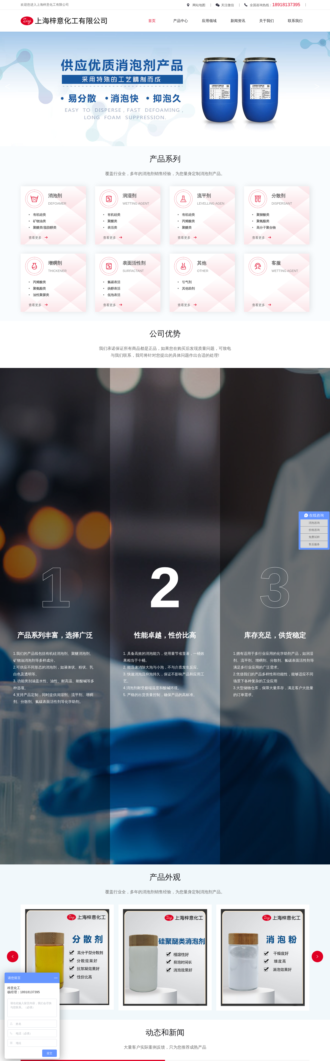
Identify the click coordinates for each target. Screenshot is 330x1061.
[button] (12, 956)
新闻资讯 (238, 21)
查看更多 (38, 237)
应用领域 (209, 21)
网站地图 (198, 5)
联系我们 (295, 21)
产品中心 (180, 21)
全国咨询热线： (275, 4)
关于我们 (266, 21)
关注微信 (227, 5)
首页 (152, 21)
